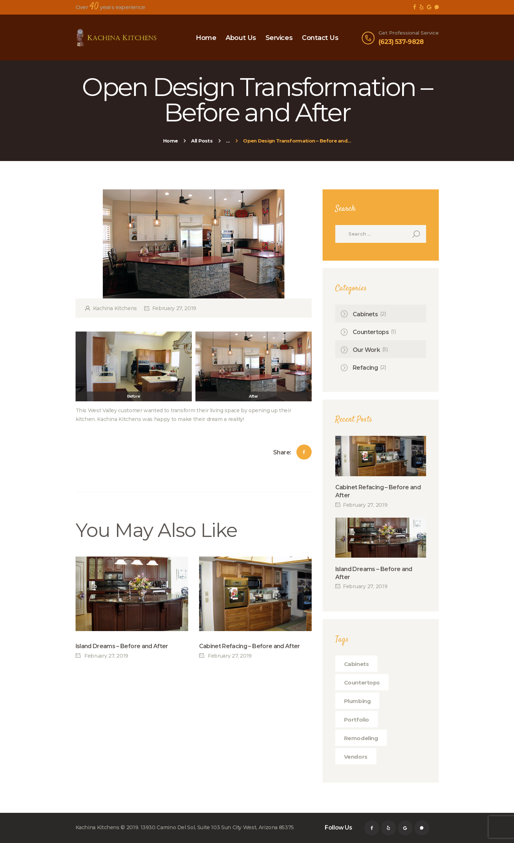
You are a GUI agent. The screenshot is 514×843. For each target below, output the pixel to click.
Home (170, 141)
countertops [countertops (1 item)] (362, 682)
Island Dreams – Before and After (122, 646)
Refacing (365, 367)
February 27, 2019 (174, 308)
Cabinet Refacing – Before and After (249, 646)
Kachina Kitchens (115, 308)
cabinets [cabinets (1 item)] (356, 664)
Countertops (371, 332)
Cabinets (365, 314)
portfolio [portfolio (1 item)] (356, 719)
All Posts (202, 141)
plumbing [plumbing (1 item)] (357, 701)
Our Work (366, 349)
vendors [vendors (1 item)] (356, 756)
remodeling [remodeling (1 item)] (361, 738)
